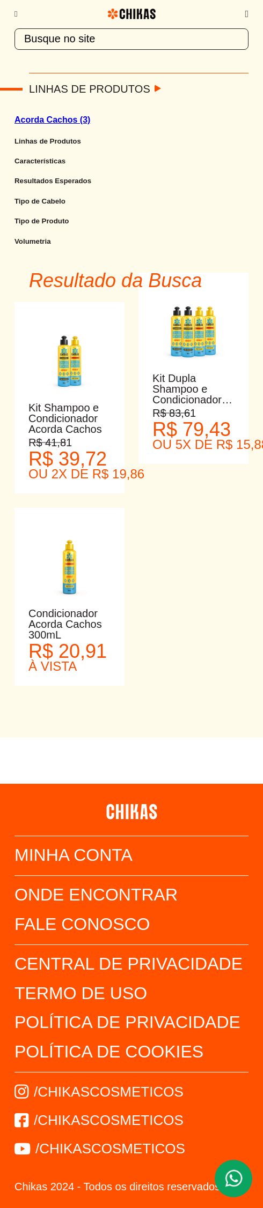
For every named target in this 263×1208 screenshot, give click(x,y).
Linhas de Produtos (89, 89)
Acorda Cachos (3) (52, 119)
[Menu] (21, 14)
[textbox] (131, 39)
